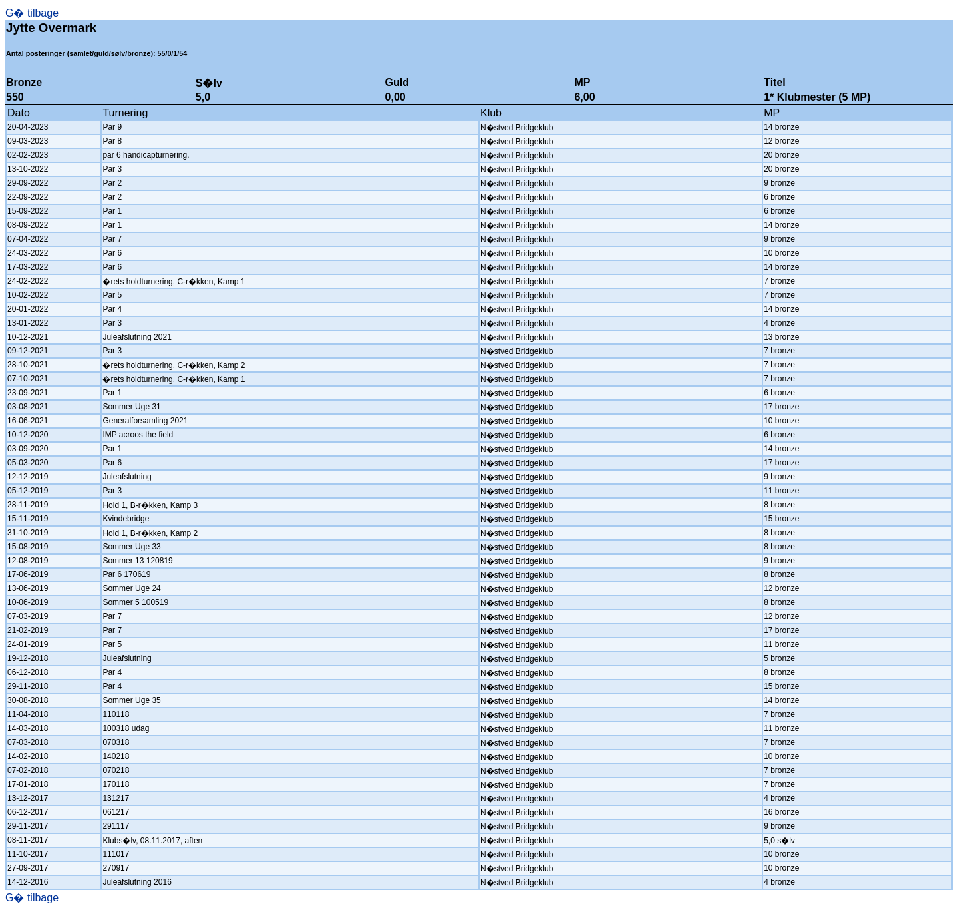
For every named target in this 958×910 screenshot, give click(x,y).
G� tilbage (32, 13)
